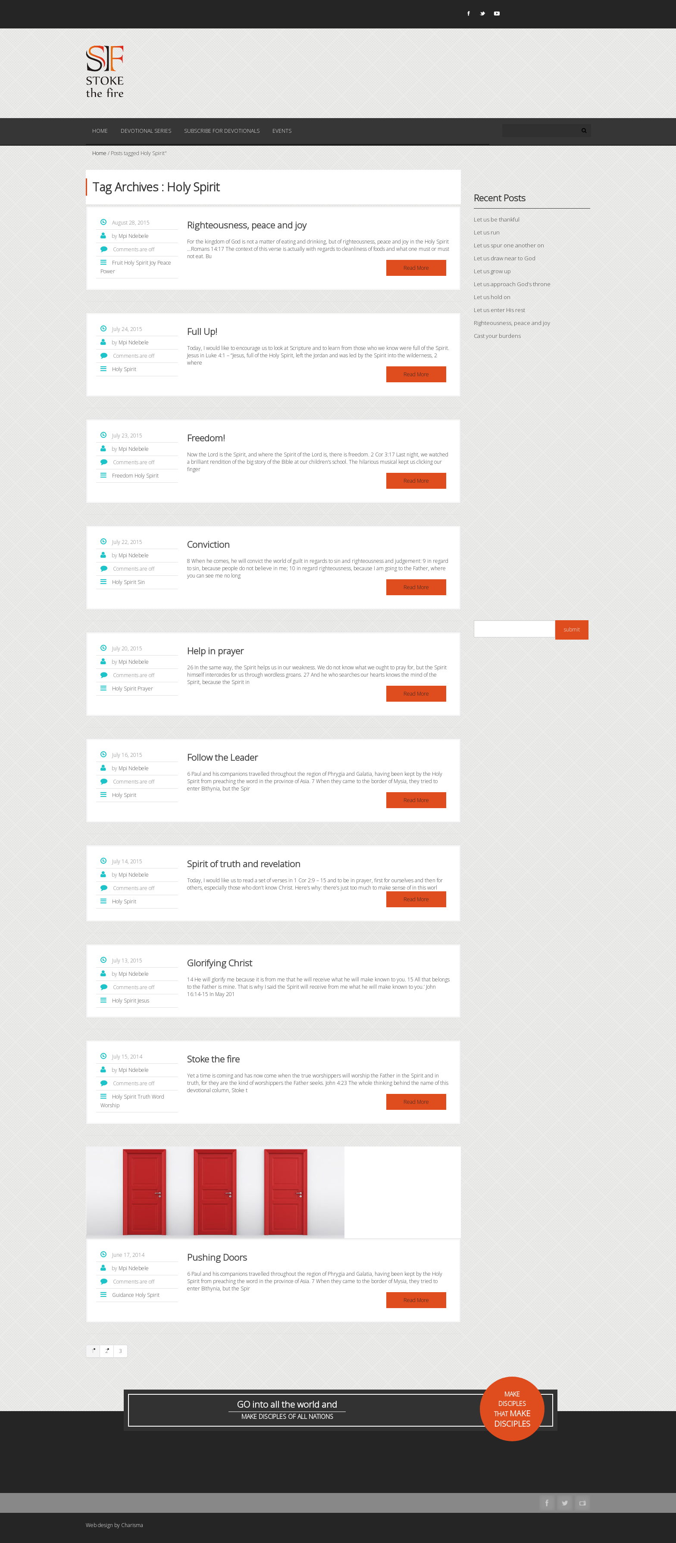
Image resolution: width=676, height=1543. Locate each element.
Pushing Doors (217, 1257)
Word (158, 1096)
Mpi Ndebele (134, 236)
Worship (109, 1105)
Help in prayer (215, 651)
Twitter (482, 15)
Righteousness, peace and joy (247, 225)
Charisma (132, 1525)
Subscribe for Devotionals (222, 130)
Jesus (143, 1000)
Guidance (123, 1295)
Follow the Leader (222, 757)
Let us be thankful (497, 219)
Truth (144, 1096)
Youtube (496, 15)
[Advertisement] (532, 482)
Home (100, 130)
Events (281, 130)
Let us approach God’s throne (512, 284)
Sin (141, 582)
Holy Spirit (136, 262)
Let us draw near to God (504, 258)
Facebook (467, 15)
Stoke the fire (213, 1059)
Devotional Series (146, 130)
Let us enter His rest (499, 310)
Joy (153, 262)
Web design (99, 1525)
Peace (164, 262)
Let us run (487, 232)
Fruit (117, 262)
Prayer (145, 688)
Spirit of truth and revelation (243, 864)
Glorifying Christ (219, 963)
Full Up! (202, 331)
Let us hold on (492, 297)
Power (107, 271)
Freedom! (206, 438)
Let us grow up (492, 271)
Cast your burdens (497, 336)
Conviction (208, 544)
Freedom (122, 475)
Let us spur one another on (509, 245)
